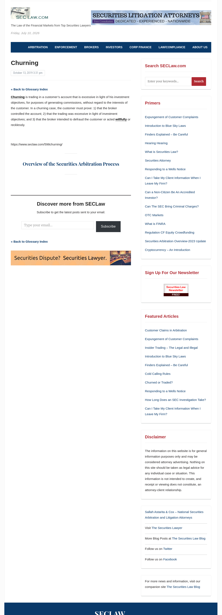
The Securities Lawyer (167, 528)
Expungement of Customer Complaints (171, 117)
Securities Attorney (158, 160)
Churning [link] (18, 97)
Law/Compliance (171, 47)
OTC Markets (154, 215)
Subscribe (108, 226)
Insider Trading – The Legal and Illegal (171, 347)
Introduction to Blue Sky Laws (165, 125)
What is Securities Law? (161, 151)
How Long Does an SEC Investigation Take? (175, 400)
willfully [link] (121, 119)
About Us (200, 47)
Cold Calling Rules (157, 373)
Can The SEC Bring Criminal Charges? (172, 206)
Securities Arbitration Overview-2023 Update (175, 241)
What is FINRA (155, 223)
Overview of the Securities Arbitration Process (71, 164)
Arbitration (38, 47)
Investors (114, 47)
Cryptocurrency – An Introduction (167, 250)
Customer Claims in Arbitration (166, 330)
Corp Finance (140, 47)
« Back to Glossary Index (29, 89)
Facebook (170, 559)
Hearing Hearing (156, 143)
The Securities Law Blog (188, 538)
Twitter (167, 548)
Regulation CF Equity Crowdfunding (169, 232)
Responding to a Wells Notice (165, 169)
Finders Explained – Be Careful (166, 134)
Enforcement (66, 47)
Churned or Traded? (159, 382)
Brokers (91, 47)
